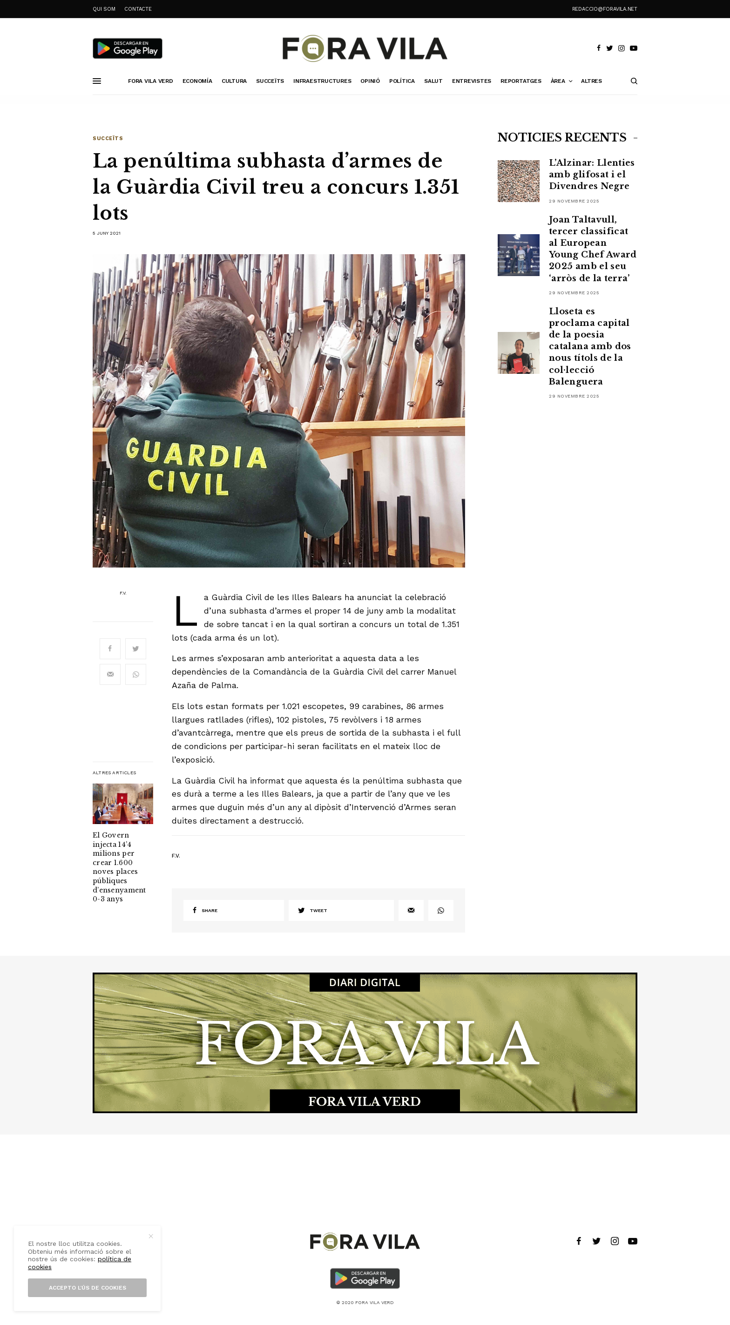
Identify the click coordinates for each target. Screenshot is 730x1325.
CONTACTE (137, 9)
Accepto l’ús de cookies (87, 1287)
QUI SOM (104, 9)
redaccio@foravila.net (604, 9)
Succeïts (108, 138)
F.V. (123, 593)
